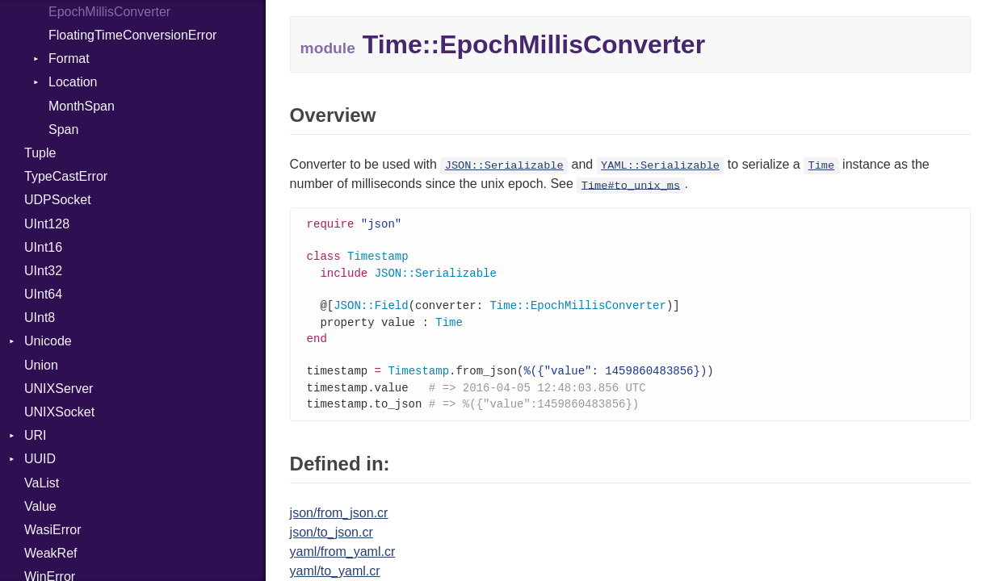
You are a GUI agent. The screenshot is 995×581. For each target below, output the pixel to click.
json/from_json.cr (339, 522)
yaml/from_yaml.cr (343, 561)
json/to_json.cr (331, 542)
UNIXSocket (59, 412)
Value (40, 506)
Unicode (48, 341)
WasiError (53, 530)
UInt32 (43, 271)
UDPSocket (57, 200)
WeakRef (51, 553)
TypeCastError (65, 176)
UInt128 (46, 224)
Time (821, 166)
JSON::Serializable (504, 166)
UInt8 (39, 317)
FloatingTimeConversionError (132, 35)
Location (73, 82)
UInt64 (43, 294)
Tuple (40, 153)
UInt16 (43, 247)
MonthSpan (81, 106)
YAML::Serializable (660, 166)
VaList (41, 483)
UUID (40, 459)
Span (63, 129)
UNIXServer (58, 388)
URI (35, 435)
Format (69, 58)
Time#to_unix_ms (630, 185)
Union (41, 365)
